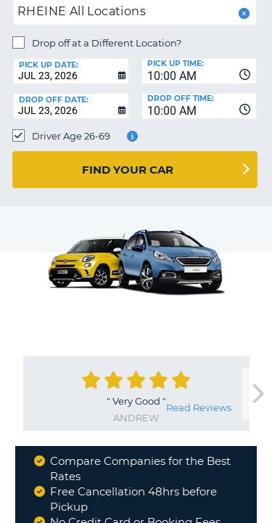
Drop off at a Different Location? (106, 43)
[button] (243, 13)
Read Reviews (198, 407)
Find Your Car (127, 170)
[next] (256, 394)
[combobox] (199, 71)
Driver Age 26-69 (71, 136)
